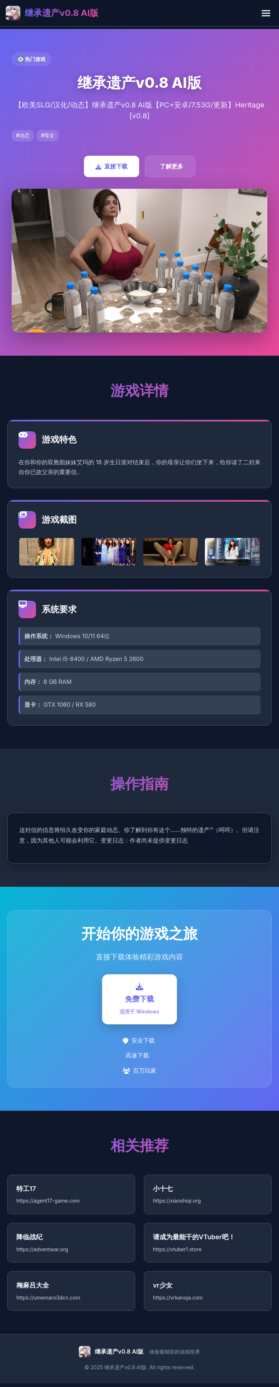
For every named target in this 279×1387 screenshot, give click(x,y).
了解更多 (171, 166)
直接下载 (112, 166)
